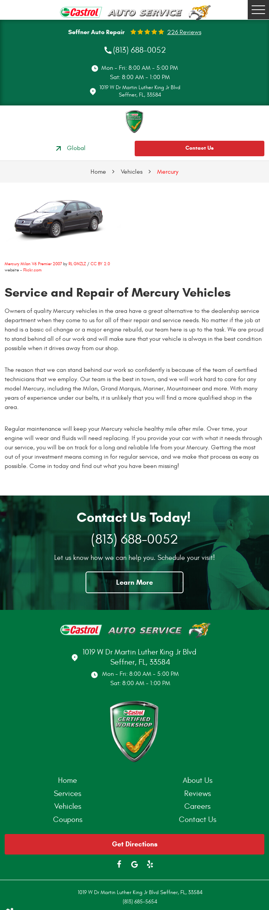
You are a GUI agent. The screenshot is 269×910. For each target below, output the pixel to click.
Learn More (134, 582)
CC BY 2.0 (100, 263)
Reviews (197, 793)
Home (98, 171)
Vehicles (131, 171)
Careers (197, 806)
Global (70, 148)
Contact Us (199, 148)
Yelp (150, 864)
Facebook (119, 864)
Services (67, 793)
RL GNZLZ (77, 263)
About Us (197, 780)
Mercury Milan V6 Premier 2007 (33, 263)
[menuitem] (70, 780)
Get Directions (135, 844)
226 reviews (184, 32)
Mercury (167, 171)
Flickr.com (32, 270)
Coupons (67, 819)
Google (134, 864)
